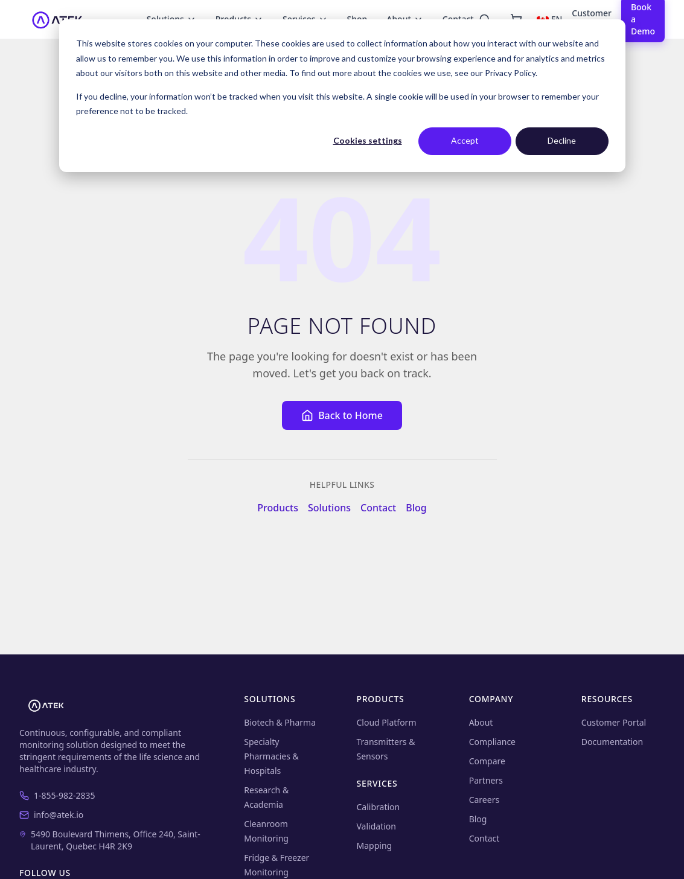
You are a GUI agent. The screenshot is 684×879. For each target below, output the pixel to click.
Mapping (374, 845)
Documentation (612, 741)
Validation (376, 826)
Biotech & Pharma (280, 722)
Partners (486, 780)
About (481, 722)
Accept (465, 140)
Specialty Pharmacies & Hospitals (271, 756)
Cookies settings (367, 140)
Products (277, 507)
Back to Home (342, 415)
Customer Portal (613, 722)
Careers (484, 799)
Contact (378, 507)
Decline (562, 140)
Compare (487, 761)
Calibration (378, 807)
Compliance (492, 741)
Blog (416, 507)
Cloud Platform (387, 722)
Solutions (329, 507)
